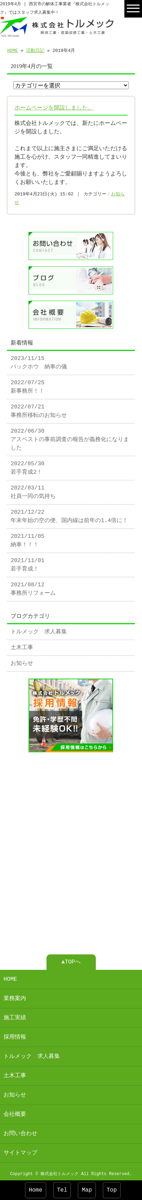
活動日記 (35, 50)
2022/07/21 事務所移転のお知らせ (39, 410)
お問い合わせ (20, 1131)
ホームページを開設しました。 (53, 108)
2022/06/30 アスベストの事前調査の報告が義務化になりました (70, 438)
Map (87, 1190)
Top (112, 1190)
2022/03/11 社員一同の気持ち (33, 491)
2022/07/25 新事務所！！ (27, 386)
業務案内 (15, 996)
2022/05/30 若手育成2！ (27, 467)
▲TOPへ (70, 959)
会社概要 (15, 1111)
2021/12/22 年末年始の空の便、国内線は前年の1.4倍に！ (69, 515)
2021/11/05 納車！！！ (27, 539)
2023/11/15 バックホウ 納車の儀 (39, 361)
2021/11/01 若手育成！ (27, 563)
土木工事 (22, 646)
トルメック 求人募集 (39, 630)
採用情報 (15, 1034)
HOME (12, 50)
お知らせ (22, 662)
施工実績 (15, 1015)
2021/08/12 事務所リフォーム (33, 588)
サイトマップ (20, 1150)
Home (35, 1190)
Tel (62, 1190)
